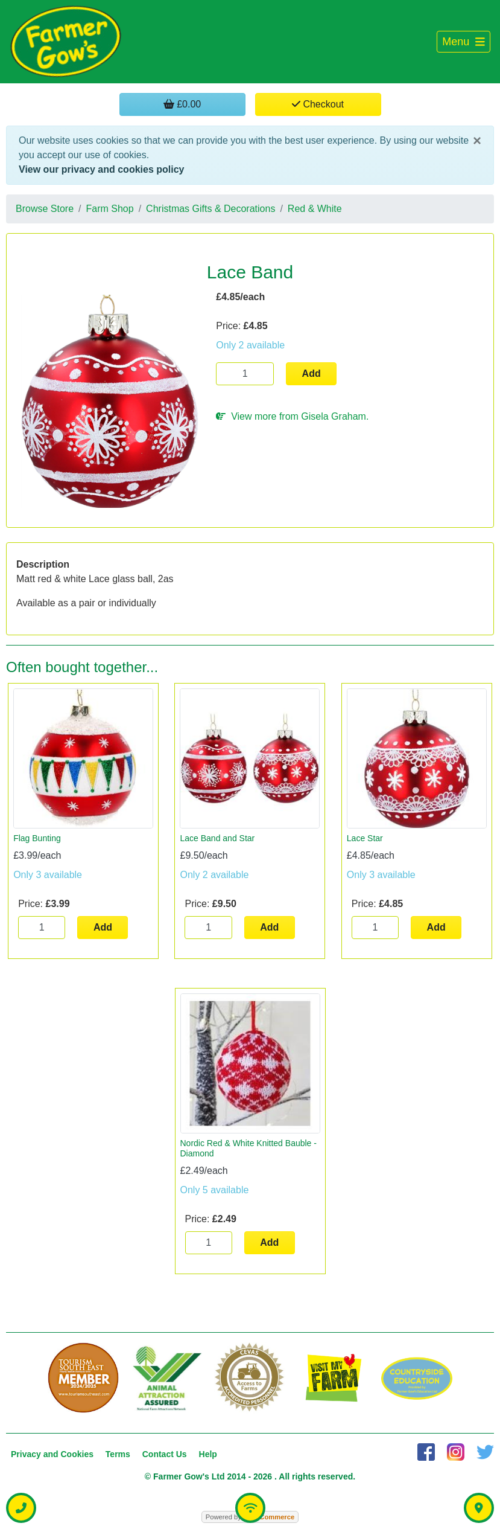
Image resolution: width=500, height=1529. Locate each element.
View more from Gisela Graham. (292, 416)
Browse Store (45, 209)
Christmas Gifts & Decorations (210, 209)
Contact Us (164, 1454)
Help (208, 1454)
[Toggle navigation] (463, 42)
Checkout (318, 104)
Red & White (315, 209)
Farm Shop (110, 209)
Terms (118, 1454)
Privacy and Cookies (52, 1454)
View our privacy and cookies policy (101, 169)
